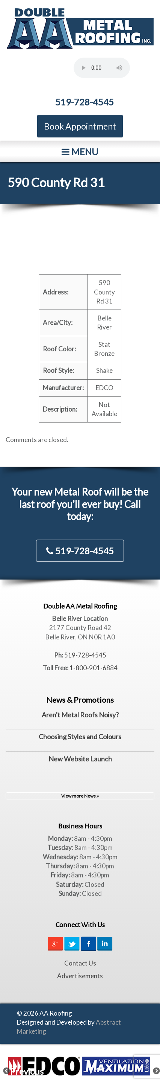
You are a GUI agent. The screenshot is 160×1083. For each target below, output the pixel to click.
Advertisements (80, 976)
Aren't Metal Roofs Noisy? (80, 715)
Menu (80, 151)
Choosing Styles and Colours (80, 736)
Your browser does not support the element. (102, 68)
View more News (80, 796)
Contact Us (80, 963)
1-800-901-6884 (93, 668)
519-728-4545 (84, 101)
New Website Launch (80, 759)
